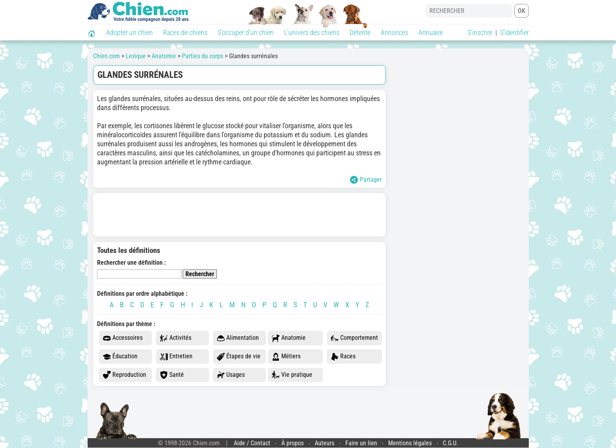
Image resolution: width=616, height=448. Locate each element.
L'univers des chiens (311, 32)
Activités (175, 338)
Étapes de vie (238, 356)
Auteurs (324, 443)
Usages (231, 375)
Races (343, 356)
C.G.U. (450, 443)
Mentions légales (410, 443)
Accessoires (123, 338)
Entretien (176, 356)
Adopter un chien (129, 32)
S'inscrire (480, 32)
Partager (366, 180)
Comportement (354, 338)
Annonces (394, 32)
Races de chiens (185, 32)
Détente (360, 32)
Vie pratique (292, 375)
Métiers (286, 356)
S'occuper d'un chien (246, 32)
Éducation (120, 356)
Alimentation (238, 338)
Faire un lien (361, 443)
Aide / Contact (252, 443)
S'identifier (514, 32)
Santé (172, 375)
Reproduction (124, 375)
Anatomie (289, 338)
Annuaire (430, 32)
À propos (292, 443)
